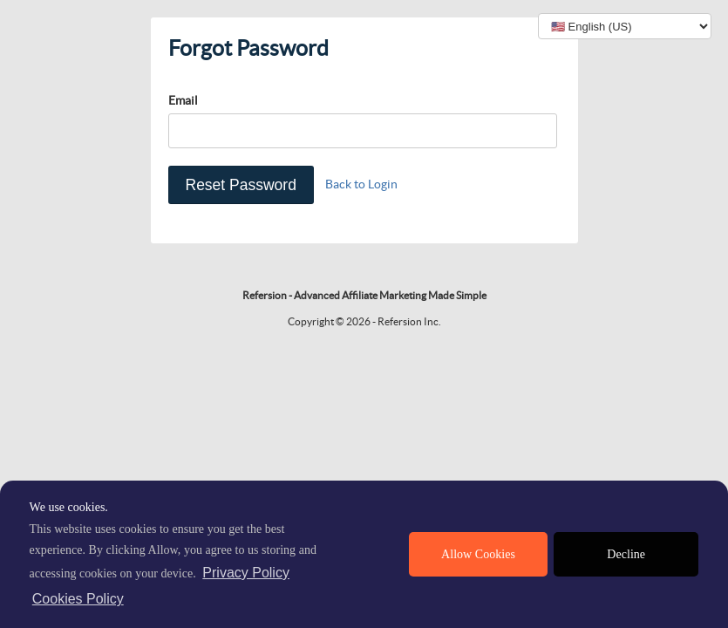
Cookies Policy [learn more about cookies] (78, 598)
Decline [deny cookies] (626, 554)
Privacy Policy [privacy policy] (245, 572)
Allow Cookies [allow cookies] (478, 554)
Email (183, 100)
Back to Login (361, 184)
